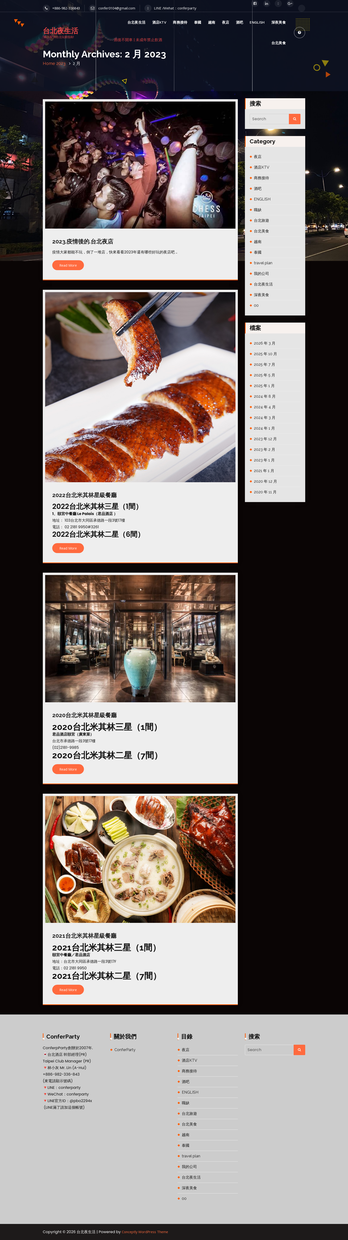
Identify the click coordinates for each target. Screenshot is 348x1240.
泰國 (197, 22)
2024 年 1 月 (264, 428)
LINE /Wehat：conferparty (170, 8)
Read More (68, 265)
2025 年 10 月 (265, 354)
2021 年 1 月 (264, 471)
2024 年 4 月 (265, 407)
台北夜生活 (136, 22)
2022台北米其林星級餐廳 (84, 495)
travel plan (263, 263)
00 (256, 305)
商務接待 (180, 22)
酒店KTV (159, 22)
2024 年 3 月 (264, 417)
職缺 (257, 210)
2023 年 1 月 (264, 460)
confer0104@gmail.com (112, 8)
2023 (60, 63)
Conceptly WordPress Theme (145, 1231)
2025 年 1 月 (264, 386)
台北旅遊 (261, 220)
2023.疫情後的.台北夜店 (82, 241)
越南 (211, 22)
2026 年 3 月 (264, 343)
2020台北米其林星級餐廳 (84, 715)
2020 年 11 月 (265, 492)
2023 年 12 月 (265, 439)
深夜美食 (278, 22)
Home (49, 63)
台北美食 (278, 42)
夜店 (225, 22)
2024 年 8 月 (265, 396)
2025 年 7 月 (264, 364)
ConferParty (124, 1050)
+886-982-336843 (61, 8)
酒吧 (239, 22)
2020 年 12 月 (265, 481)
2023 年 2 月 (264, 449)
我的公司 (261, 273)
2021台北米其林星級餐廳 (84, 935)
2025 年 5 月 (264, 375)
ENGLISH (257, 22)
